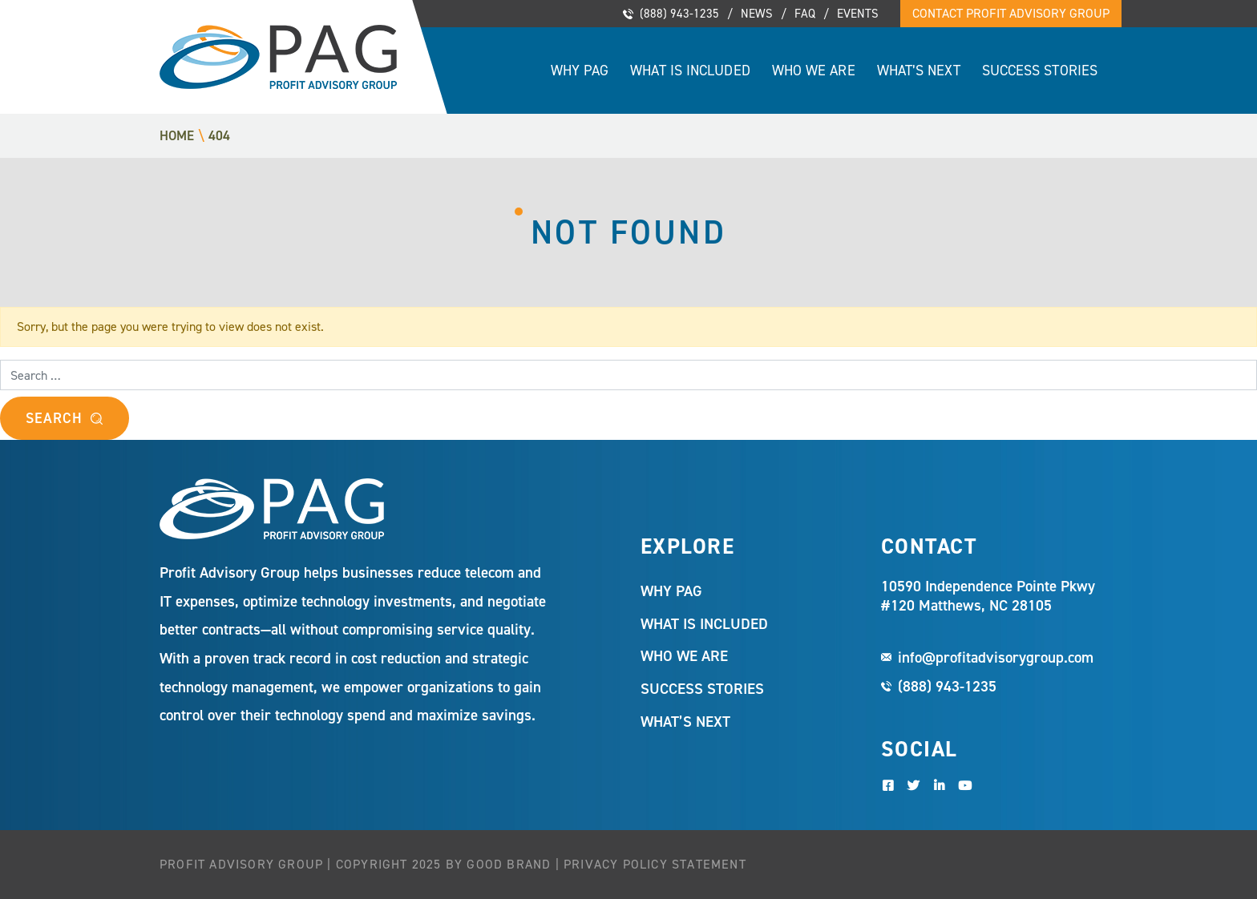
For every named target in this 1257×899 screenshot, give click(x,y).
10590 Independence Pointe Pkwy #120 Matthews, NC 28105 (988, 596)
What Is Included (690, 70)
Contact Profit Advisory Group (1010, 13)
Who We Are (813, 70)
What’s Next (918, 70)
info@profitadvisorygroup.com (995, 657)
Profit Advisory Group (278, 57)
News (757, 13)
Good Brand (509, 864)
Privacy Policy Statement (655, 864)
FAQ (804, 13)
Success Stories (1039, 70)
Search (54, 418)
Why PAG (580, 70)
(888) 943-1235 (679, 13)
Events (858, 13)
